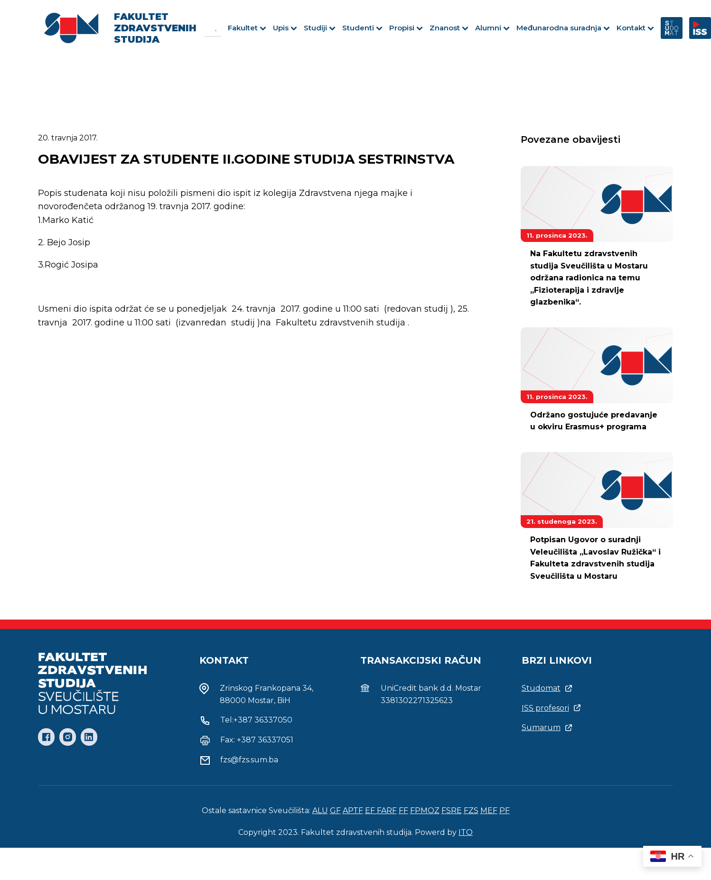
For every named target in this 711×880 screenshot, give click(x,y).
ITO (465, 832)
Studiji (320, 27)
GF (335, 810)
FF (403, 810)
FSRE (451, 810)
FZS (471, 810)
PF (504, 810)
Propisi (406, 27)
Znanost (449, 27)
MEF (488, 810)
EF (371, 810)
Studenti (362, 27)
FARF (387, 810)
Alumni (492, 27)
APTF (353, 810)
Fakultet (247, 27)
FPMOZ (425, 810)
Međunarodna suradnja (563, 27)
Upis (285, 27)
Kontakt (635, 27)
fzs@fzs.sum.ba (249, 759)
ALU (320, 810)
